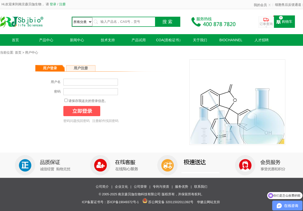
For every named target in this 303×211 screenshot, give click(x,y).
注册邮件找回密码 (105, 121)
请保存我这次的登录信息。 (88, 101)
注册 (61, 4)
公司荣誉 (140, 186)
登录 (53, 4)
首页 (15, 40)
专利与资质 (161, 186)
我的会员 (260, 5)
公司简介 (102, 186)
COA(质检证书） (169, 40)
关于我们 (200, 40)
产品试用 (139, 40)
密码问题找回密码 (76, 121)
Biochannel (230, 40)
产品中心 (46, 40)
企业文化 (121, 186)
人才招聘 (262, 40)
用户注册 (81, 68)
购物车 (284, 22)
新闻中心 (77, 40)
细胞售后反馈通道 (288, 5)
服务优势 (181, 186)
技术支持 (108, 40)
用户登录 (50, 68)
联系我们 (200, 186)
